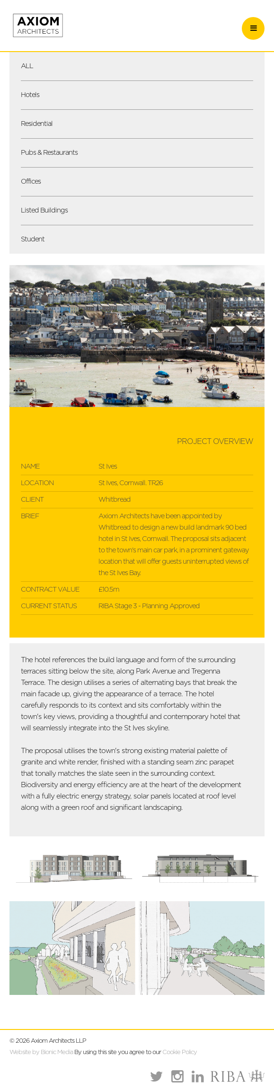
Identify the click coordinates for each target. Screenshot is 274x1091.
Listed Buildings (44, 210)
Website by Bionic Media (41, 1052)
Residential (37, 123)
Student (32, 239)
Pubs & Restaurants (49, 152)
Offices (31, 181)
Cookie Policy (179, 1052)
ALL (27, 66)
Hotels (30, 94)
